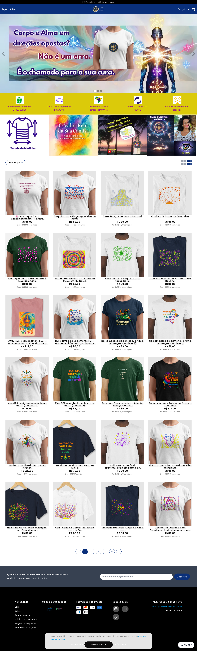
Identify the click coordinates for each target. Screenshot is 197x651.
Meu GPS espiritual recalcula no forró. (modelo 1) (74, 404)
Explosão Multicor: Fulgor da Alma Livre (122, 529)
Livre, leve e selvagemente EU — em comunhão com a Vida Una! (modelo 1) (74, 342)
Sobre (13, 9)
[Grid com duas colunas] (183, 162)
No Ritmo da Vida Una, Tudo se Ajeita (75, 466)
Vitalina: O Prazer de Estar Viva (170, 216)
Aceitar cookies (98, 644)
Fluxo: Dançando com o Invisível (122, 216)
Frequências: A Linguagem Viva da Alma (75, 217)
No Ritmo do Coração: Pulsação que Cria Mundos (27, 529)
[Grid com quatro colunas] (189, 162)
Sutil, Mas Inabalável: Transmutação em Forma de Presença (122, 466)
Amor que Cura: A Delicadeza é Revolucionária (27, 279)
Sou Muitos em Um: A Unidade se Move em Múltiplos (75, 279)
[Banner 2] (101, 91)
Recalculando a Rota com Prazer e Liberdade (170, 404)
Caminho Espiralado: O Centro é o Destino (170, 279)
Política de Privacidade (26, 619)
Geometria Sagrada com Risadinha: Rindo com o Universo (170, 529)
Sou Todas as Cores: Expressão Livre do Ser (74, 529)
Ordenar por (16, 162)
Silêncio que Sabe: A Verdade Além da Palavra (170, 466)
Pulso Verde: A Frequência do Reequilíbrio (122, 279)
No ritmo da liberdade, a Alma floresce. (27, 466)
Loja (4, 9)
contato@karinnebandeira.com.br (166, 607)
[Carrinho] (193, 9)
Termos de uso (22, 615)
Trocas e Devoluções (25, 627)
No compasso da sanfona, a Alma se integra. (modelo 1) (170, 342)
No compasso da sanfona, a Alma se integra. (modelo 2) (122, 342)
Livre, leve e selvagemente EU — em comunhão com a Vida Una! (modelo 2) (27, 342)
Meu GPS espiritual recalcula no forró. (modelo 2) (27, 404)
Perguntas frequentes (26, 623)
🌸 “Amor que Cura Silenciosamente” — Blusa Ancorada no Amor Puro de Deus (27, 217)
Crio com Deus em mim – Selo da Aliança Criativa (122, 404)
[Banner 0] (95, 91)
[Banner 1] (98, 91)
